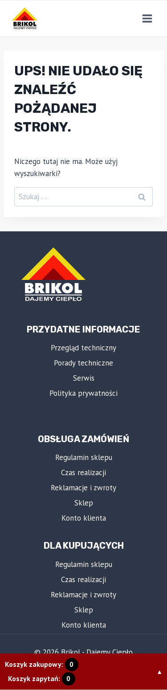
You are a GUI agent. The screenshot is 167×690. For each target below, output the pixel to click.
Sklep (83, 503)
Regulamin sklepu (83, 457)
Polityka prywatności (83, 393)
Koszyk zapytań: (41, 678)
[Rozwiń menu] (147, 18)
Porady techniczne (83, 363)
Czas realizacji (83, 472)
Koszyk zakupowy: (41, 664)
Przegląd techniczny (83, 348)
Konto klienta (83, 518)
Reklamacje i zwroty (83, 488)
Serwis (83, 378)
